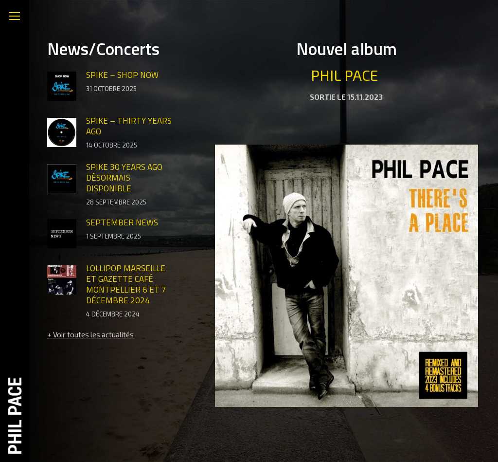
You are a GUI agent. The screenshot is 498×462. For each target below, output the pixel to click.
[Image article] (61, 87)
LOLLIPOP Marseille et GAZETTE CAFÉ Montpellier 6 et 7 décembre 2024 (126, 284)
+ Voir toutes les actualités (90, 334)
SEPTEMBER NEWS (122, 222)
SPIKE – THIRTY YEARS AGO (129, 126)
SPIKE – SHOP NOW (122, 75)
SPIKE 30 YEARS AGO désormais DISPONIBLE (124, 178)
